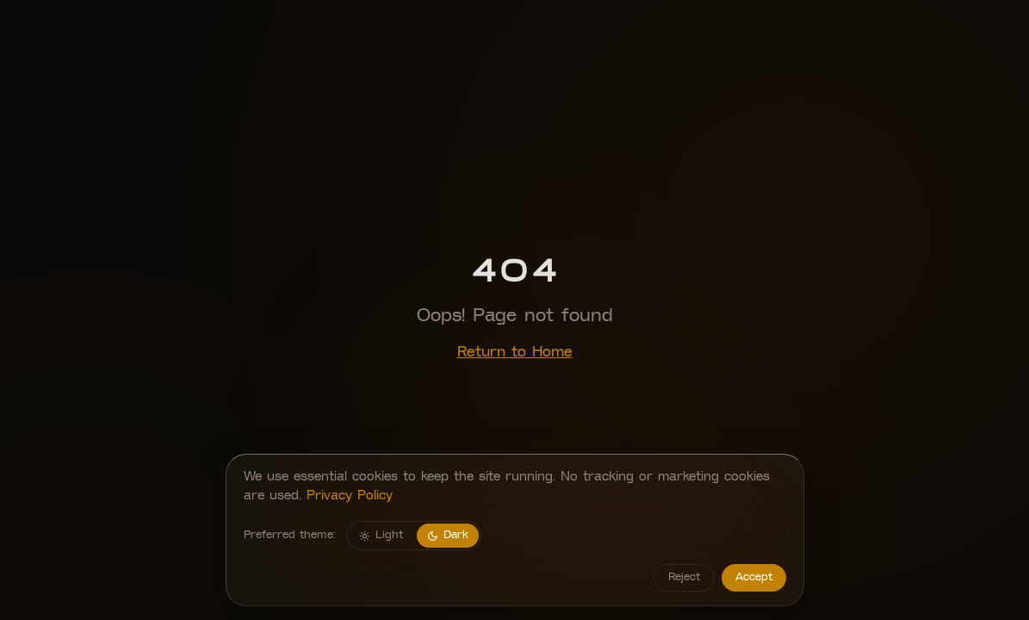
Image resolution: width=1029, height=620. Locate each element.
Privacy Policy (350, 496)
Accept (753, 577)
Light (381, 536)
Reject (684, 577)
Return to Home (515, 353)
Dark (447, 536)
